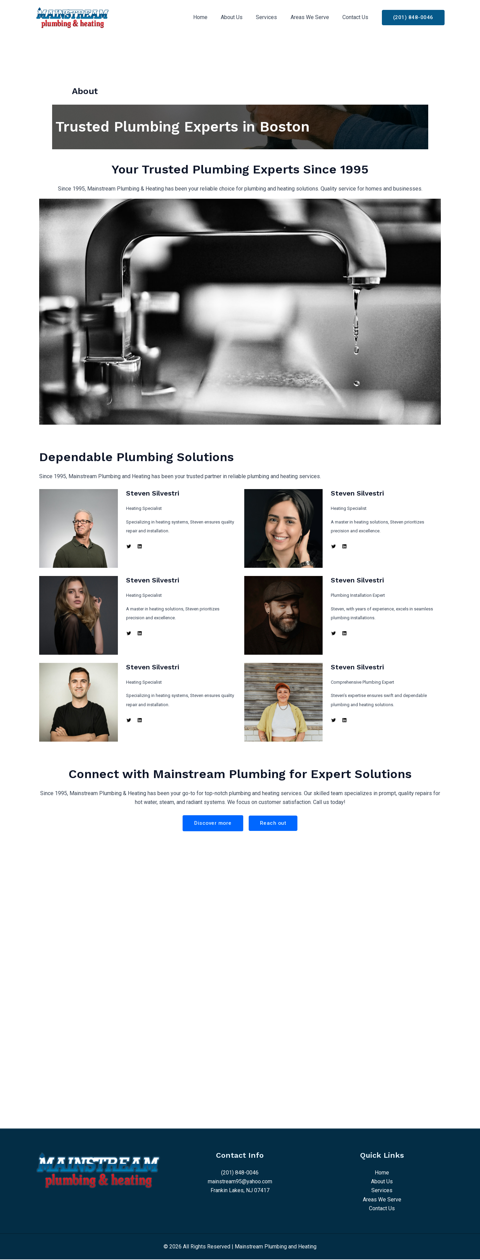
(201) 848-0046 (240, 1173)
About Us (240, 17)
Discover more (213, 823)
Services (272, 17)
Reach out (274, 823)
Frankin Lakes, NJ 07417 (240, 1191)
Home (211, 17)
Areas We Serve (313, 17)
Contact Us (357, 17)
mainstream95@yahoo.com (240, 1182)
